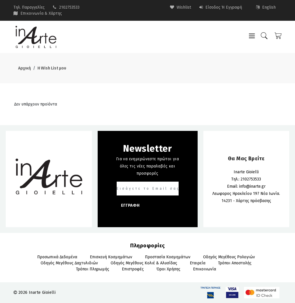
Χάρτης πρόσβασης (253, 200)
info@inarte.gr (252, 186)
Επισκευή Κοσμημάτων (111, 257)
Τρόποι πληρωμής (92, 269)
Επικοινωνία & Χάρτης (41, 13)
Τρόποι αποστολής (234, 263)
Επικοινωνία (204, 269)
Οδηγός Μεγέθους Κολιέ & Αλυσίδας (144, 263)
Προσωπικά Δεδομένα (57, 257)
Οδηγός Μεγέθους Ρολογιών (229, 257)
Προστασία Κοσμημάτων (167, 257)
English (266, 7)
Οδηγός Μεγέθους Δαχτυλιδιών (69, 263)
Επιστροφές (133, 269)
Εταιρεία (197, 263)
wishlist (180, 7)
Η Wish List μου (51, 68)
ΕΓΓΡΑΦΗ (130, 205)
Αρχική (24, 68)
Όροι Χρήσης (168, 269)
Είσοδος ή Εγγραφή (220, 7)
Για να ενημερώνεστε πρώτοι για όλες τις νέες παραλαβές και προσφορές (147, 166)
